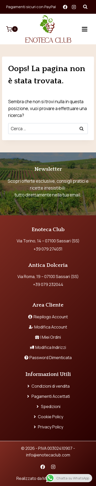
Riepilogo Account (48, 317)
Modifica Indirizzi (48, 347)
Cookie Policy (48, 416)
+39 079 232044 (48, 284)
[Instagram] (73, 7)
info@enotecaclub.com (48, 455)
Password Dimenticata (48, 357)
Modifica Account (48, 327)
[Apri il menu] (84, 29)
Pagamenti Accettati (48, 396)
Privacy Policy (48, 427)
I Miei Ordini (48, 337)
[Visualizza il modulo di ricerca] (85, 6)
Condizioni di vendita (48, 386)
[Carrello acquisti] (12, 29)
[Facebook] (65, 7)
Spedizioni (48, 406)
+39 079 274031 (48, 249)
